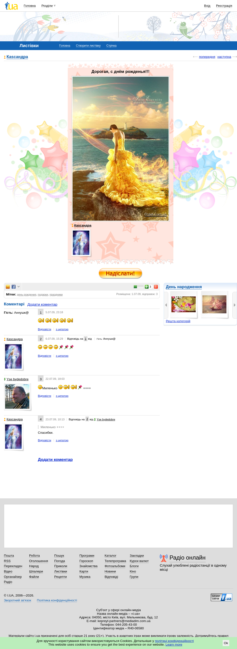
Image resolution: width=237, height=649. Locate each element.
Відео (8, 571)
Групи (134, 577)
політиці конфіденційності (174, 641)
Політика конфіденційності (57, 600)
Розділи (47, 6)
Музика (84, 577)
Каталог (111, 555)
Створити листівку (88, 45)
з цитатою (62, 329)
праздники (56, 294)
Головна (30, 6)
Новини (110, 571)
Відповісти (44, 329)
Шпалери (36, 571)
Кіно (133, 571)
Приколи (60, 566)
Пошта (9, 555)
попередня (207, 57)
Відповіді (111, 577)
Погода (59, 561)
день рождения (26, 294)
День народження (184, 287)
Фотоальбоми (115, 566)
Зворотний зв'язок (17, 600)
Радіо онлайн (187, 557)
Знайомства (88, 566)
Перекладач (13, 566)
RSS (7, 561)
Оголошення (38, 561)
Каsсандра (17, 57)
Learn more (174, 644)
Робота (34, 555)
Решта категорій (178, 321)
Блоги (134, 566)
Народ (34, 566)
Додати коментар (42, 304)
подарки (43, 294)
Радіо (8, 582)
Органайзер (13, 577)
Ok (226, 643)
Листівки (60, 571)
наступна (224, 57)
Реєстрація (224, 6)
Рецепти (60, 577)
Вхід (207, 6)
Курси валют (139, 561)
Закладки (137, 555)
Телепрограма (115, 561)
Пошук (59, 555)
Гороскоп (86, 561)
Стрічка (111, 45)
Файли (34, 577)
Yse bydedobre (16, 379)
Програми (86, 555)
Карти (83, 571)
